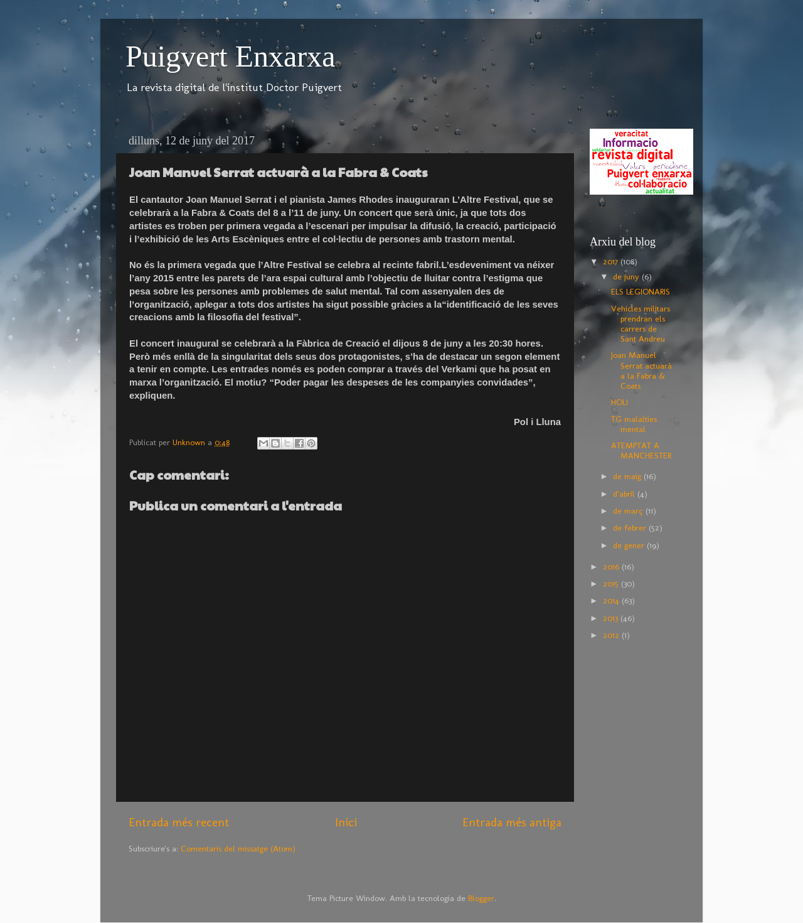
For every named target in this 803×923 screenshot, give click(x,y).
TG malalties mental (634, 424)
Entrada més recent (179, 822)
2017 (611, 261)
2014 (612, 600)
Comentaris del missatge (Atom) (238, 848)
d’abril (625, 493)
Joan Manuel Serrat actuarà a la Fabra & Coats (641, 370)
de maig (628, 476)
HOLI (619, 402)
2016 (612, 566)
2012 (612, 635)
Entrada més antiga (511, 822)
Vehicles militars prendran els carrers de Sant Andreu (640, 323)
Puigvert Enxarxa (230, 56)
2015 (612, 583)
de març (629, 510)
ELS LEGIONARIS (640, 291)
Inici (346, 822)
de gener (630, 545)
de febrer (631, 527)
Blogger (481, 898)
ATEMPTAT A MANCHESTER (641, 450)
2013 (611, 618)
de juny (627, 276)
